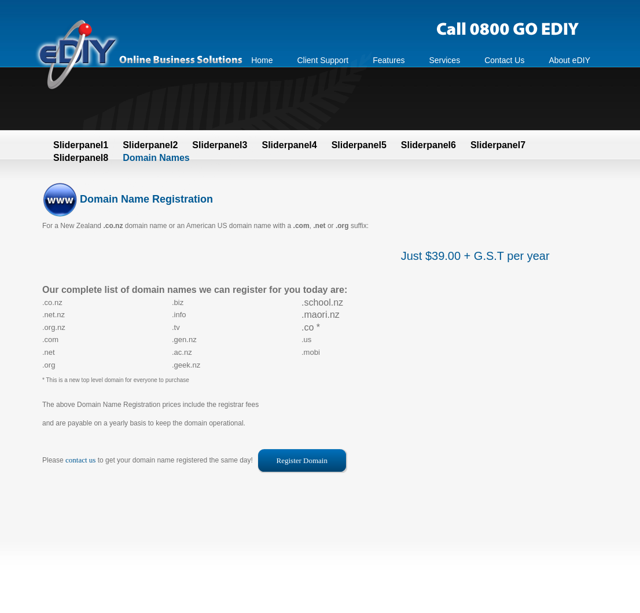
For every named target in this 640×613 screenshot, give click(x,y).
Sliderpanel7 (497, 145)
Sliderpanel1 (80, 145)
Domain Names (156, 158)
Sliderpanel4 (289, 145)
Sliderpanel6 (428, 145)
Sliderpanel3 (219, 145)
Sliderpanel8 (80, 158)
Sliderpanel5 (359, 145)
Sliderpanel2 (150, 145)
